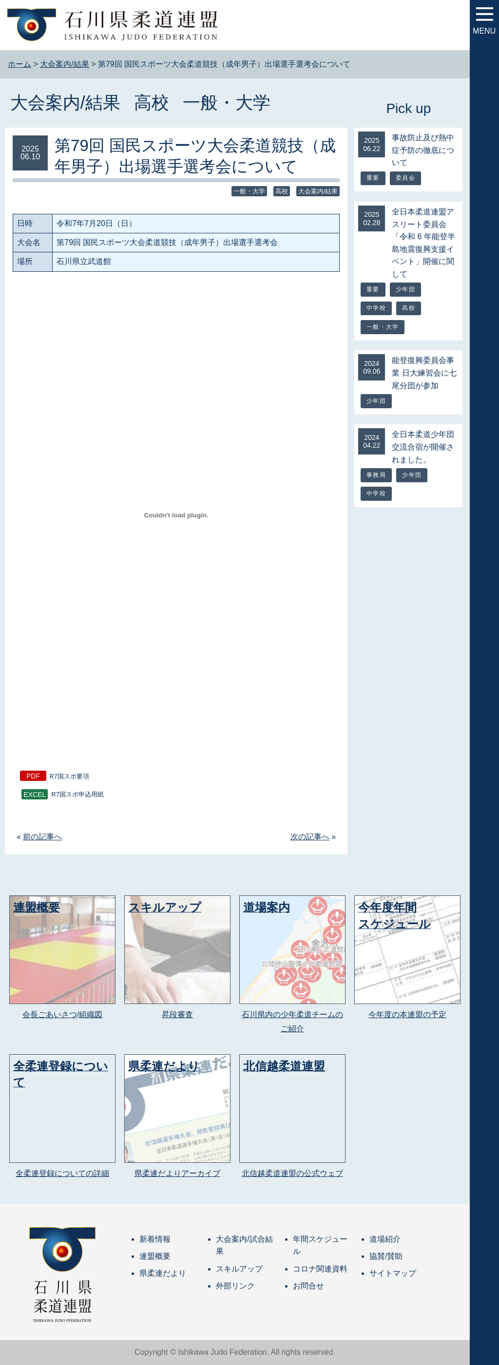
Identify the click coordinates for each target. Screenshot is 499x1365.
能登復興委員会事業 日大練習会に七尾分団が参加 (424, 372)
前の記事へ (42, 837)
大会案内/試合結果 (244, 1245)
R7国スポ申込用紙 (77, 794)
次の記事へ (309, 837)
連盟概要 (155, 1256)
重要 (372, 177)
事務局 (376, 475)
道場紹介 (385, 1239)
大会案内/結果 (65, 103)
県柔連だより (162, 1273)
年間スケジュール (320, 1245)
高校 (151, 103)
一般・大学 (226, 103)
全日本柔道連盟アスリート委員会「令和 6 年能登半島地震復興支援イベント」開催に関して (423, 243)
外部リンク (235, 1286)
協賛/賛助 (386, 1256)
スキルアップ (239, 1269)
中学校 (376, 307)
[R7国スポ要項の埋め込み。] (176, 515)
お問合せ (308, 1286)
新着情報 (155, 1239)
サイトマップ (392, 1273)
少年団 (405, 289)
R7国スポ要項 (69, 776)
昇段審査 (177, 1014)
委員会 (405, 177)
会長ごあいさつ (49, 1014)
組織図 (90, 1014)
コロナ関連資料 (320, 1269)
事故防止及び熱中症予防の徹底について (423, 150)
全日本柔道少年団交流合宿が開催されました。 (423, 446)
